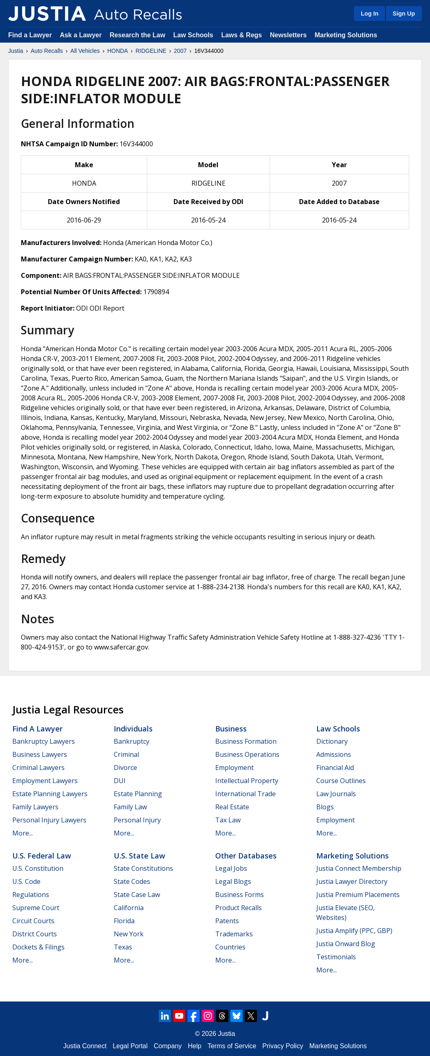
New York (129, 933)
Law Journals (336, 793)
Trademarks (234, 933)
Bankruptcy (131, 741)
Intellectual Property (246, 780)
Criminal (126, 754)
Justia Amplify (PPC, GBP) (354, 930)
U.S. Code (26, 881)
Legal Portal (130, 1045)
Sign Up (404, 13)
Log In (369, 13)
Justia (15, 51)
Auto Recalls (47, 51)
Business (231, 729)
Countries (230, 947)
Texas (123, 947)
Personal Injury (137, 819)
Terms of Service (231, 1045)
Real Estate (232, 806)
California (129, 907)
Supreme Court (35, 907)
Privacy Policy (282, 1045)
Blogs (325, 806)
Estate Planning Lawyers (50, 793)
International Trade (245, 793)
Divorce (125, 767)
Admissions (333, 754)
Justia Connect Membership (358, 868)
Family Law (130, 806)
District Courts (34, 933)
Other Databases (246, 856)
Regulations (30, 894)
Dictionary (332, 741)
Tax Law (228, 819)
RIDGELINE (150, 51)
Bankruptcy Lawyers (43, 741)
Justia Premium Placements (358, 894)
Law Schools (193, 35)
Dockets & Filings (38, 947)
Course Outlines (341, 780)
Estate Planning (138, 793)
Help (194, 1045)
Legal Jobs (231, 868)
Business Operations (247, 754)
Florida (124, 920)
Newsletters (288, 35)
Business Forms (239, 894)
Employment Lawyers (45, 780)
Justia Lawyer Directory (351, 881)
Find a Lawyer (30, 35)
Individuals (133, 729)
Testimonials (336, 956)
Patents (227, 920)
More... (22, 833)
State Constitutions (143, 868)
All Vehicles (85, 51)
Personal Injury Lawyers (49, 819)
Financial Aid (335, 767)
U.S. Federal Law (41, 856)
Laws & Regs (241, 35)
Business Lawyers (39, 754)
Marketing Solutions (346, 35)
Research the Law (137, 35)
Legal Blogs (233, 881)
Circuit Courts (33, 920)
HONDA (117, 51)
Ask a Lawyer (82, 35)
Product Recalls (238, 907)
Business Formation (246, 741)
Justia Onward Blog (345, 943)
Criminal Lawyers (38, 767)
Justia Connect (85, 1045)
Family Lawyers (35, 806)
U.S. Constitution (37, 868)
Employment (234, 767)
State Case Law (137, 894)
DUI (120, 780)
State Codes (132, 881)
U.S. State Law (139, 856)
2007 (180, 51)
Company (168, 1045)
